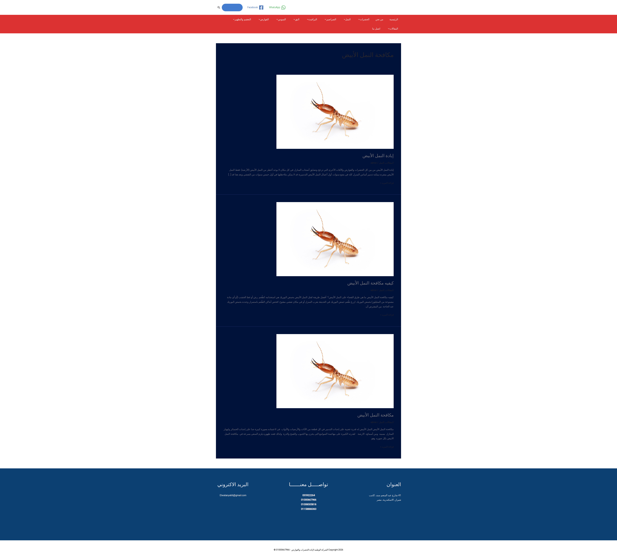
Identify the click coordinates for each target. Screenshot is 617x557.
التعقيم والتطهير (253, 19)
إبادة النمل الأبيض (377, 155)
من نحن (381, 19)
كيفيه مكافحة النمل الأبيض (369, 282)
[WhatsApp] (277, 7)
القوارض (273, 19)
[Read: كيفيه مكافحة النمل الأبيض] (335, 238)
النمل (351, 19)
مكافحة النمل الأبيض (374, 414)
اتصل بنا (395, 28)
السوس (289, 19)
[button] (218, 7)
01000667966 (232, 7)
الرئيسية (394, 19)
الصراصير (335, 19)
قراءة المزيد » (386, 182)
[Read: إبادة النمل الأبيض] (335, 111)
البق (303, 19)
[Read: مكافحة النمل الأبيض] (335, 370)
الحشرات (366, 19)
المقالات (232, 19)
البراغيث (318, 19)
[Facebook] (255, 7)
